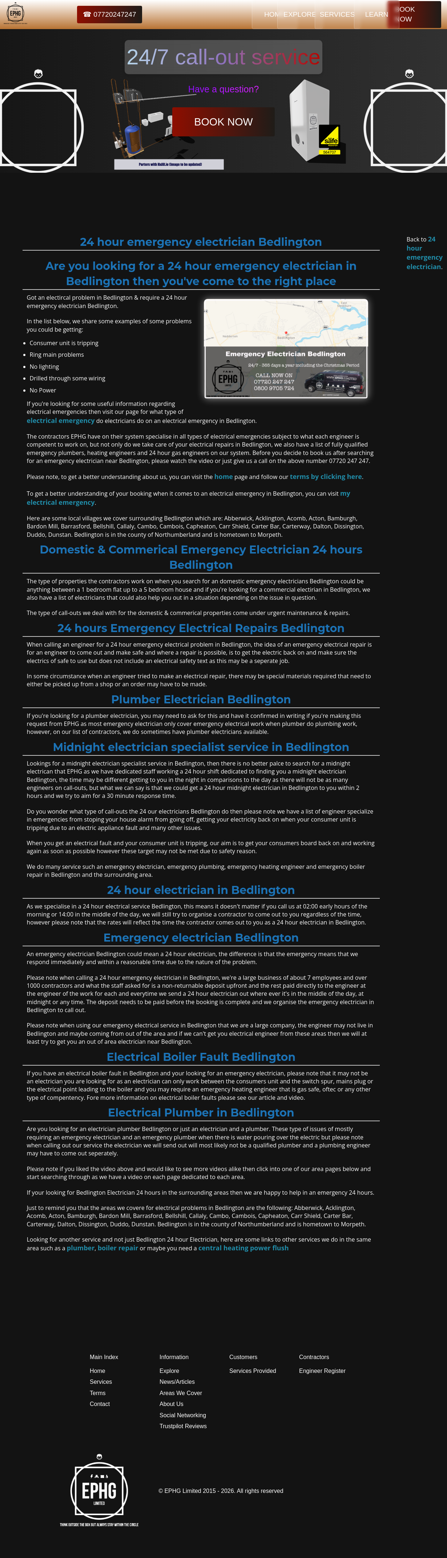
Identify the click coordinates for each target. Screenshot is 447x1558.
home (223, 476)
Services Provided (252, 1371)
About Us (172, 1404)
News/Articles (177, 1382)
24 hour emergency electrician (425, 253)
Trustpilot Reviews (183, 1426)
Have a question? (223, 89)
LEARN (359, 14)
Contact (100, 1404)
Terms (98, 1393)
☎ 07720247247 (92, 14)
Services (101, 1382)
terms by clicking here (326, 476)
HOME (222, 14)
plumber (81, 1247)
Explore (169, 1371)
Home (97, 1371)
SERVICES (313, 14)
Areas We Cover (181, 1393)
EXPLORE (268, 14)
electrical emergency (61, 420)
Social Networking (183, 1415)
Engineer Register (322, 1371)
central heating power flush (243, 1247)
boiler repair (118, 1247)
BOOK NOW (414, 14)
